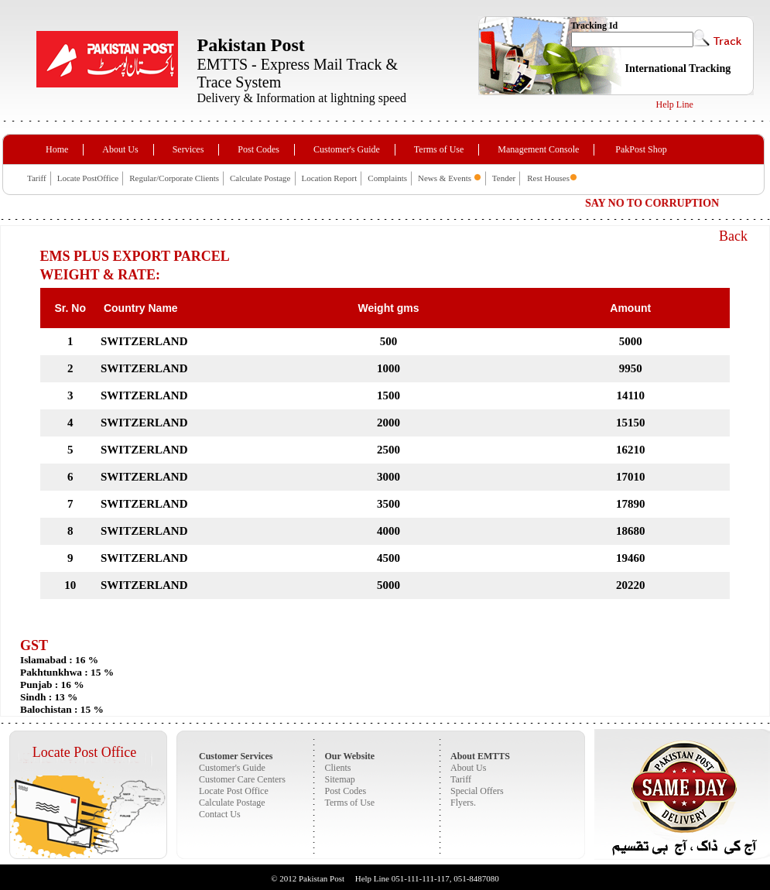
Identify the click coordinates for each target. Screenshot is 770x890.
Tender (503, 178)
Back (733, 236)
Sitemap (340, 779)
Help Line (674, 104)
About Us (120, 149)
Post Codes (258, 149)
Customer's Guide (346, 149)
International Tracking (678, 68)
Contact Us (220, 814)
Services (188, 149)
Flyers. (463, 802)
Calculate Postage (260, 178)
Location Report (330, 178)
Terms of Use (439, 149)
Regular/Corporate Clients (174, 178)
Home (57, 149)
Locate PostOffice (88, 178)
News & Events (446, 178)
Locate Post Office (85, 752)
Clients (338, 767)
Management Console (538, 149)
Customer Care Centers (242, 779)
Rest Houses (548, 178)
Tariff (36, 178)
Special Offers (477, 791)
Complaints (387, 178)
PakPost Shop (640, 149)
